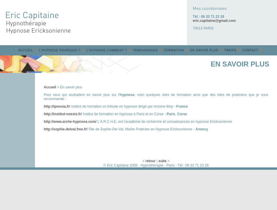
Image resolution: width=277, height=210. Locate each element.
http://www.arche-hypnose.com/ (70, 122)
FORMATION (174, 50)
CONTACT (250, 50)
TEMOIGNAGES (145, 50)
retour (150, 161)
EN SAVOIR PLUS (204, 50)
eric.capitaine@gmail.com (214, 21)
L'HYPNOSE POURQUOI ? (59, 50)
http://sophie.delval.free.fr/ (65, 129)
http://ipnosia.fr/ (57, 106)
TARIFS (230, 50)
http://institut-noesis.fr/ (63, 114)
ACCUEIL (25, 50)
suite (162, 161)
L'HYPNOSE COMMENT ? (107, 50)
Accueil (50, 87)
